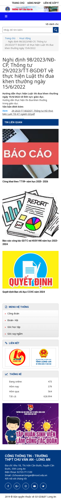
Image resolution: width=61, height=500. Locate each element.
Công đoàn (13, 313)
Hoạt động (25, 38)
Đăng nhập (33, 3)
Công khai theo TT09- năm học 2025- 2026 (25, 181)
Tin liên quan (13, 122)
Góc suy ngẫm (15, 333)
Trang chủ (18, 3)
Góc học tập (13, 327)
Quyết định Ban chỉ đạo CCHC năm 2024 (23, 292)
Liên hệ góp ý (51, 3)
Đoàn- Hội (12, 320)
